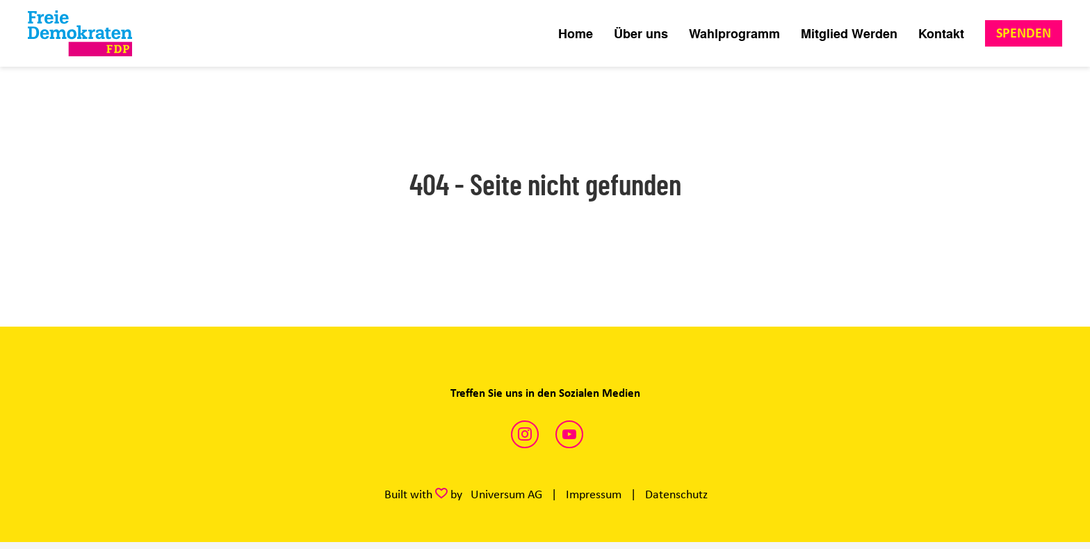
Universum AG (506, 494)
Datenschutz (676, 494)
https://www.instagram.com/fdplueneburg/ (525, 434)
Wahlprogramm (734, 33)
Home (575, 33)
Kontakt (941, 33)
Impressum (593, 494)
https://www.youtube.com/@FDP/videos (569, 434)
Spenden (1023, 33)
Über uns (641, 33)
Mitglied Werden (849, 33)
